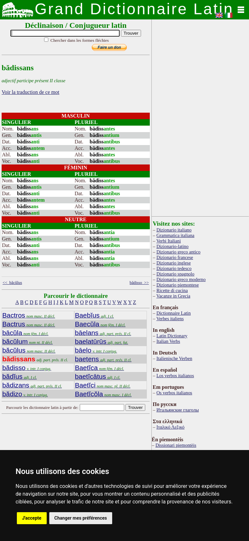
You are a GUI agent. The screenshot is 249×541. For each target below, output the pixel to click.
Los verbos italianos (175, 375)
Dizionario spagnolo (175, 273)
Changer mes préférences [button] (80, 518)
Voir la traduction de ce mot (30, 92)
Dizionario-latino (172, 246)
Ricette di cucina (172, 290)
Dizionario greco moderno (181, 279)
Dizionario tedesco (173, 268)
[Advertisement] (200, 116)
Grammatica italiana (175, 235)
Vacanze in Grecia (173, 296)
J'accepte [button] (32, 518)
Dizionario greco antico (178, 251)
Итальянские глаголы (177, 409)
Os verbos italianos (174, 392)
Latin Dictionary (171, 335)
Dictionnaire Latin (173, 313)
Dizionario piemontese (177, 284)
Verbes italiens (170, 318)
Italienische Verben (174, 358)
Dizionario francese (174, 257)
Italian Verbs (168, 341)
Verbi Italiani (168, 240)
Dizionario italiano (173, 229)
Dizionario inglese (173, 262)
